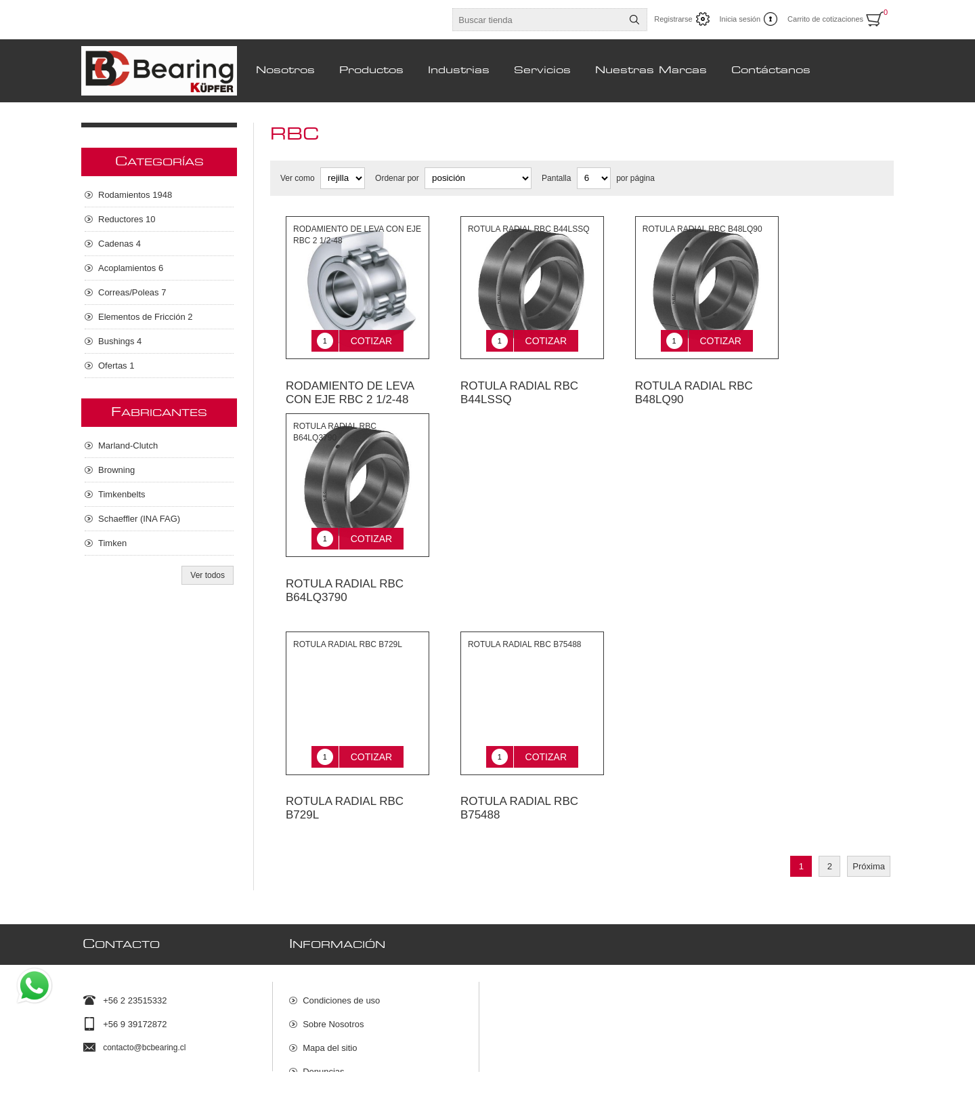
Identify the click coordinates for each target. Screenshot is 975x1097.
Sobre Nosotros (333, 987)
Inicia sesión (740, 19)
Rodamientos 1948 (135, 195)
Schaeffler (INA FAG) (139, 519)
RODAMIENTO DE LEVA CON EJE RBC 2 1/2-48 (350, 382)
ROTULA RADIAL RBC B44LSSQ (519, 382)
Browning (116, 470)
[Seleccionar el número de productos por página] (594, 178)
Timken (112, 543)
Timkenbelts (122, 494)
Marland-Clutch (128, 445)
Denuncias (323, 1035)
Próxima (868, 836)
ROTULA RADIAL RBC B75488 (519, 778)
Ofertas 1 (116, 365)
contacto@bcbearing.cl (144, 1011)
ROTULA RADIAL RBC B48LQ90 (694, 382)
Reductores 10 (127, 219)
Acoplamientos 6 (130, 268)
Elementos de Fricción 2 (145, 317)
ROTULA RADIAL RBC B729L (345, 778)
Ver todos (207, 575)
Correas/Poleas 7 (132, 292)
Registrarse (673, 19)
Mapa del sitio (330, 1011)
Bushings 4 (120, 341)
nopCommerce (876, 1082)
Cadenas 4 (119, 244)
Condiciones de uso (341, 964)
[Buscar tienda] (537, 19)
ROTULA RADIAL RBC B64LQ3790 (345, 570)
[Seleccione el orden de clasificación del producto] (478, 178)
